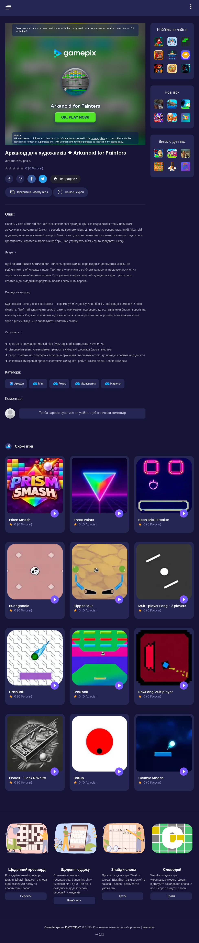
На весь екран (70, 192)
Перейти (25, 896)
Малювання (85, 383)
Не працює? (65, 179)
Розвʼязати (74, 900)
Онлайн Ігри (52, 927)
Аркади (16, 383)
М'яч (38, 383)
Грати (122, 896)
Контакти (149, 927)
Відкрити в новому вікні (28, 192)
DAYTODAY (73, 927)
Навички (112, 383)
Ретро (59, 383)
